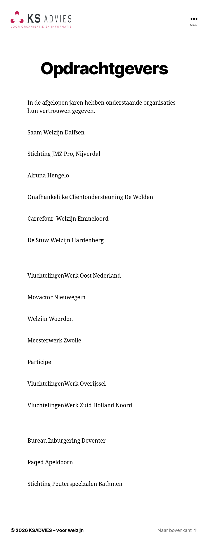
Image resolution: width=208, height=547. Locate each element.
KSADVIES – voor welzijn (56, 532)
